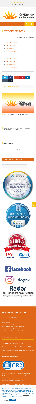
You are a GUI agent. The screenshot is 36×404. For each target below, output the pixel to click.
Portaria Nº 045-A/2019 (13, 55)
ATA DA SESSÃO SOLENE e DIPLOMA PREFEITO (17, 114)
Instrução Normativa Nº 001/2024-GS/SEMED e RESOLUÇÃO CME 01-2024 (17, 128)
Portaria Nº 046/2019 (12, 52)
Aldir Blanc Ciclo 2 (17, 4)
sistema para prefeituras (24, 373)
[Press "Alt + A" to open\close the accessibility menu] (34, 204)
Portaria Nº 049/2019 (12, 42)
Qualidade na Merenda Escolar (10, 347)
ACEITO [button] (13, 400)
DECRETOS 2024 (8, 143)
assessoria (15, 376)
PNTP (9, 384)
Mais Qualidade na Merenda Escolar (12, 350)
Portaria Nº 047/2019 (12, 48)
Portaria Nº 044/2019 (12, 61)
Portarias (19, 37)
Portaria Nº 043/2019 (12, 64)
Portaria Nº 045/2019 (12, 58)
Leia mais (26, 395)
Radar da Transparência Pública (22, 384)
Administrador (9, 36)
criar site (13, 373)
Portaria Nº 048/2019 (12, 45)
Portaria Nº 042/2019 (12, 68)
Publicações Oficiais (28, 37)
